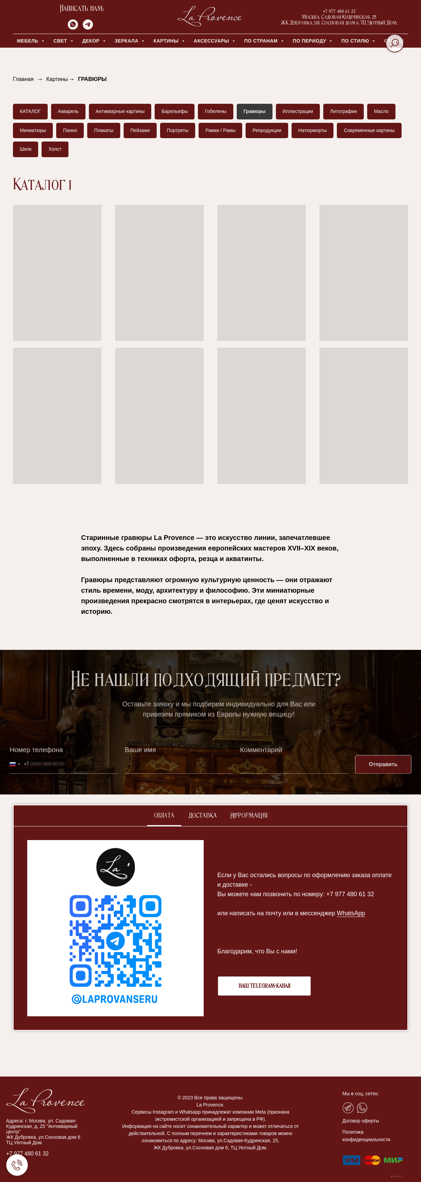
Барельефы (174, 111)
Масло (381, 111)
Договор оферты (360, 1120)
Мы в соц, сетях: (360, 1093)
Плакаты (103, 130)
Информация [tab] (249, 816)
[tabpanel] (210, 928)
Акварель (68, 111)
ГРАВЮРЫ (92, 79)
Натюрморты (312, 130)
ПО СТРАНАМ (261, 41)
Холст (54, 149)
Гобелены (215, 111)
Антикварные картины (120, 111)
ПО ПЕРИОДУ (310, 41)
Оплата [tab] (164, 816)
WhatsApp (351, 913)
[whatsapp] (73, 28)
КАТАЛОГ (30, 111)
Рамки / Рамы (220, 130)
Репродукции (266, 130)
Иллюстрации (298, 111)
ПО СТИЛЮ (356, 41)
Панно (70, 130)
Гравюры (255, 111)
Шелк (25, 149)
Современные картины (369, 130)
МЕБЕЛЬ (28, 41)
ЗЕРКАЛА (127, 41)
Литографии (343, 111)
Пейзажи (140, 130)
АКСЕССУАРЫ (212, 41)
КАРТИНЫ (167, 41)
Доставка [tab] (202, 816)
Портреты (177, 130)
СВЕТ (61, 41)
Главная (23, 79)
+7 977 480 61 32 (27, 1153)
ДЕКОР (91, 41)
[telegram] (88, 28)
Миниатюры (33, 130)
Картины (57, 79)
